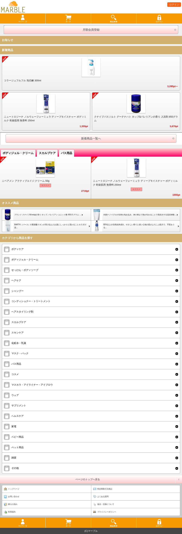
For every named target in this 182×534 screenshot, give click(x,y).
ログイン (174, 4)
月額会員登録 (91, 29)
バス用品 (66, 153)
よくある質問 (103, 496)
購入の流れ (12, 504)
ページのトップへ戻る (88, 479)
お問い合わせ (13, 496)
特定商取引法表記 (104, 489)
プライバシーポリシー (106, 512)
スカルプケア (47, 153)
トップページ (13, 489)
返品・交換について (105, 504)
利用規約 (12, 512)
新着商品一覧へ (91, 138)
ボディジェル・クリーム (18, 153)
